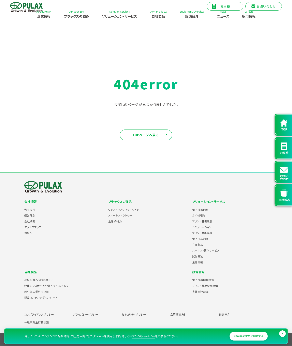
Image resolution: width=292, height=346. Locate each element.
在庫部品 (199, 244)
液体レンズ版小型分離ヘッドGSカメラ (51, 285)
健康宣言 (225, 314)
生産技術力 (116, 221)
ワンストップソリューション (126, 209)
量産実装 (199, 262)
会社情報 (31, 201)
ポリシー (30, 232)
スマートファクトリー (122, 215)
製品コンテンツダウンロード (44, 297)
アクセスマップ (34, 227)
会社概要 (31, 221)
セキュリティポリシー (136, 314)
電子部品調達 (202, 238)
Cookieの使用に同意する (244, 333)
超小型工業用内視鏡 (39, 291)
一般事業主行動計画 (39, 322)
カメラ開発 (200, 215)
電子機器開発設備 (205, 279)
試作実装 (199, 256)
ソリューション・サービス (210, 201)
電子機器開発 (202, 209)
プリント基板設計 (204, 221)
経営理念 (31, 215)
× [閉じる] (283, 329)
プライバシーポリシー (88, 314)
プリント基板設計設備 (207, 285)
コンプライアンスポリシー (42, 314)
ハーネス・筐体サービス (208, 250)
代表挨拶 (31, 209)
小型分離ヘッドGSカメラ (42, 279)
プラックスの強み (120, 201)
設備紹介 (199, 272)
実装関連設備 (202, 291)
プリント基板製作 (204, 232)
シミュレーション (203, 227)
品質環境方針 (180, 314)
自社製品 (31, 272)
